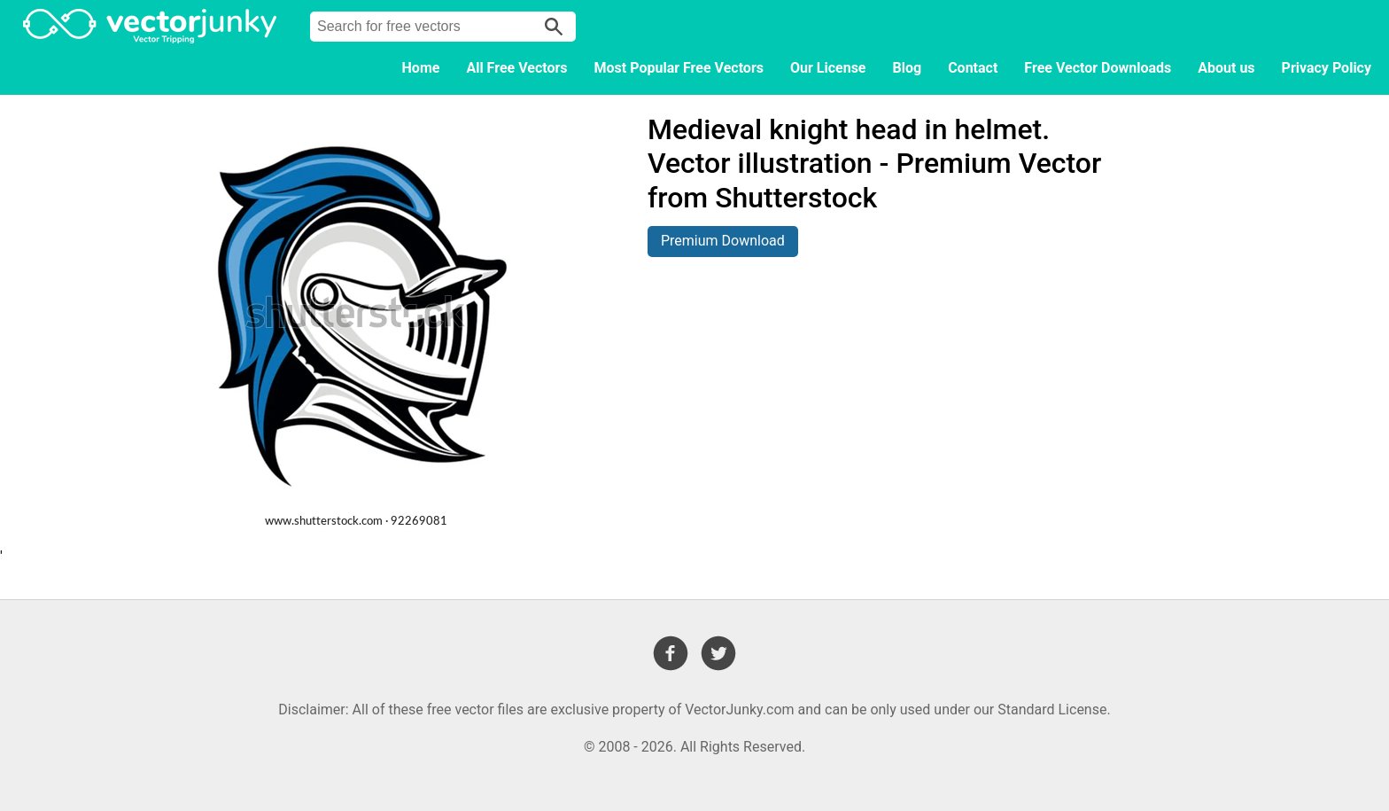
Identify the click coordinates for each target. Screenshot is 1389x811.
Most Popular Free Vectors (679, 67)
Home (421, 67)
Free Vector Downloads (1097, 67)
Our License (828, 67)
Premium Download (723, 240)
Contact (972, 67)
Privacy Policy (1326, 67)
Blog (907, 67)
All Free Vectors (516, 67)
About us (1226, 67)
